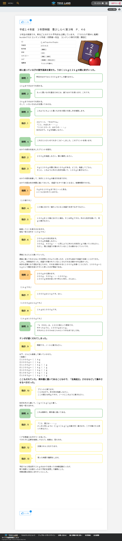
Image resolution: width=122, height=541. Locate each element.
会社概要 (96, 535)
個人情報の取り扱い (75, 535)
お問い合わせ (62, 535)
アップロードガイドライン (46, 535)
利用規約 (88, 535)
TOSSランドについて (28, 535)
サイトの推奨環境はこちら (10, 537)
